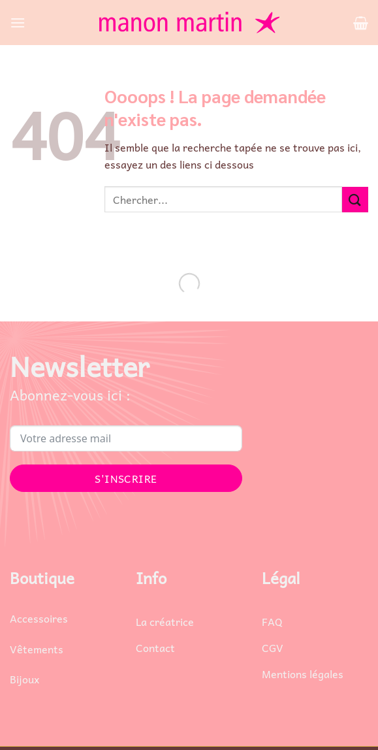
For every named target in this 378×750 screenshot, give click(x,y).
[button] (17, 23)
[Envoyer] (355, 199)
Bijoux (24, 678)
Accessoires (39, 618)
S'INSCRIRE (126, 478)
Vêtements (36, 648)
